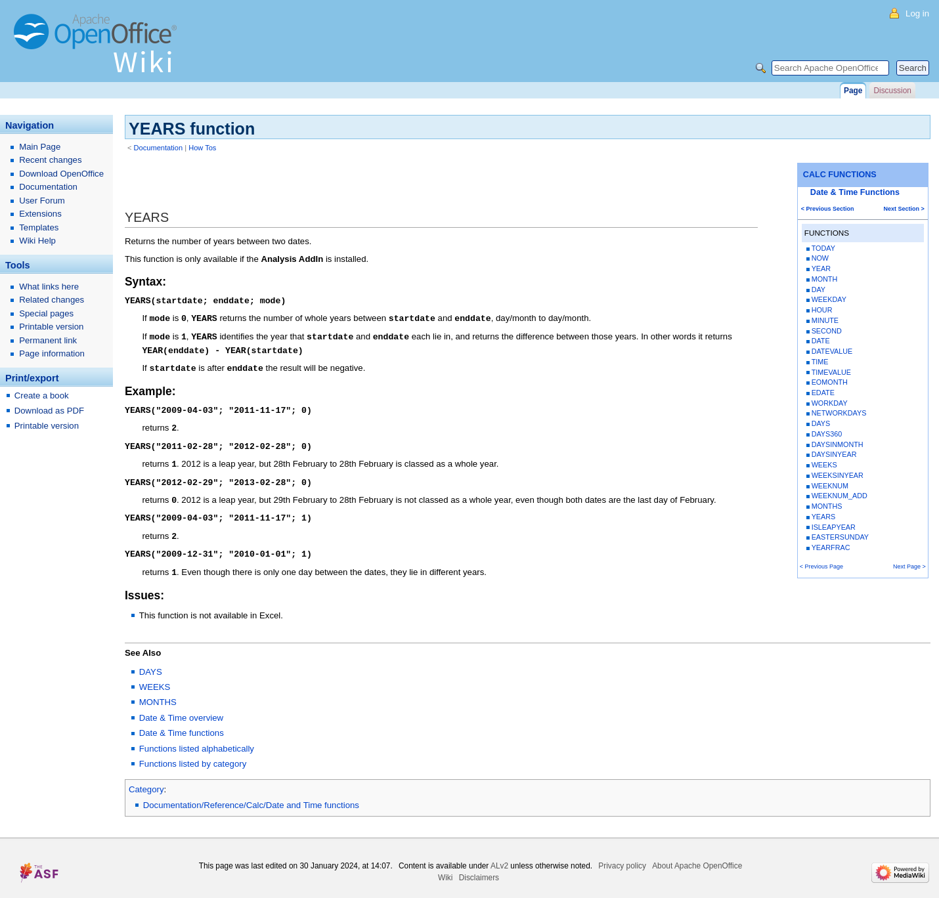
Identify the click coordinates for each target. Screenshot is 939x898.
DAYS (821, 423)
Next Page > (909, 566)
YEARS (824, 517)
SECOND (827, 331)
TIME (820, 362)
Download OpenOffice (61, 174)
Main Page (39, 147)
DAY (818, 289)
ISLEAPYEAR (834, 527)
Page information (52, 353)
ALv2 (499, 856)
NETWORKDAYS (839, 413)
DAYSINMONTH (837, 444)
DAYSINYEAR (834, 454)
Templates (38, 227)
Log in (917, 13)
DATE (821, 341)
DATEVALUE (832, 351)
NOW (820, 258)
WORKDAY (830, 403)
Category (146, 779)
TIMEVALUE (831, 372)
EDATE (823, 392)
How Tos (202, 148)
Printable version (51, 326)
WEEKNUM (830, 486)
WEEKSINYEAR (837, 475)
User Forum (42, 200)
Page (853, 90)
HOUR (822, 310)
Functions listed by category (192, 754)
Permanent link (48, 340)
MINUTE (825, 320)
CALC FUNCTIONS (840, 174)
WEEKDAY (829, 299)
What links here (49, 286)
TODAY (823, 248)
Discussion (892, 90)
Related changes (51, 300)
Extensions (40, 214)
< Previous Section (827, 208)
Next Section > (904, 208)
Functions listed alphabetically (196, 739)
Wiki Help (37, 241)
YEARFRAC (831, 547)
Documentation (158, 148)
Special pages (46, 313)
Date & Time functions (181, 723)
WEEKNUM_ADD (839, 496)
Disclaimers (479, 867)
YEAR (821, 268)
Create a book (41, 395)
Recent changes (50, 160)
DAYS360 (827, 434)
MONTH (825, 279)
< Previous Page (821, 566)
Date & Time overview (181, 708)
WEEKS (824, 465)
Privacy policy (622, 856)
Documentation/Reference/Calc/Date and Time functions (251, 795)
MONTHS (827, 506)
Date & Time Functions (855, 192)
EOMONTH (830, 382)
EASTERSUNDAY (840, 537)
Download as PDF (49, 411)
